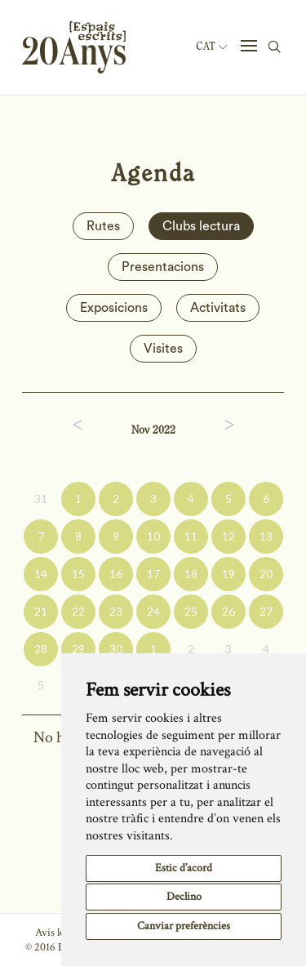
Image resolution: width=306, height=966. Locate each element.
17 (153, 574)
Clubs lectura (201, 226)
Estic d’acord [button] (183, 868)
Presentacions (163, 267)
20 (266, 574)
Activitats (218, 307)
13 (266, 536)
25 (190, 611)
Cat (211, 46)
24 (153, 611)
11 (190, 536)
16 (115, 574)
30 (115, 649)
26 (228, 611)
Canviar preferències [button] (183, 926)
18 (190, 574)
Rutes (103, 226)
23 (115, 611)
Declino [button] (184, 896)
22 (78, 611)
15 (78, 574)
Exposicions (114, 307)
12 (228, 536)
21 (40, 611)
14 (40, 574)
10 (153, 536)
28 (40, 649)
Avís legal (56, 932)
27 (266, 611)
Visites (163, 348)
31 (40, 498)
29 (78, 649)
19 (228, 574)
